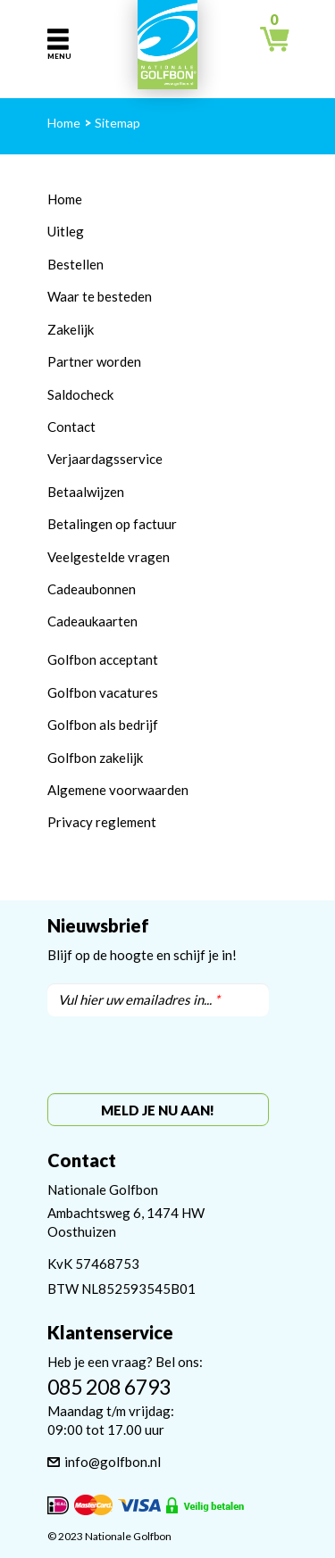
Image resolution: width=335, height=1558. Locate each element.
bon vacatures (116, 692)
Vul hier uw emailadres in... (139, 999)
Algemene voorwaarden (117, 790)
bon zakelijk (108, 758)
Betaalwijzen (85, 492)
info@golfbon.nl (112, 1462)
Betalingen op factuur (112, 524)
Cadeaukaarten (92, 621)
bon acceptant (116, 659)
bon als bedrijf (116, 725)
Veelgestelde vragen (108, 557)
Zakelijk (70, 329)
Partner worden (94, 361)
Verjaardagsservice (105, 459)
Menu (58, 56)
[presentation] (157, 1055)
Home (64, 199)
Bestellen (75, 264)
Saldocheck (80, 394)
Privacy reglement (101, 822)
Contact (71, 427)
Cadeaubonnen (91, 589)
